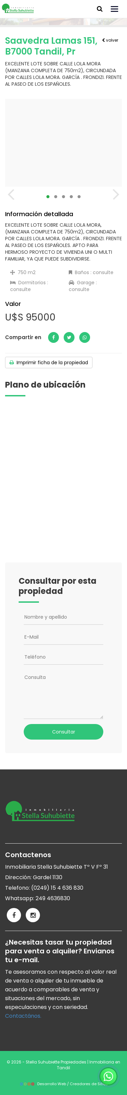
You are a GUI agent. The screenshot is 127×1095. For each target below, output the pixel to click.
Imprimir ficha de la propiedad (48, 362)
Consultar (63, 731)
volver (110, 40)
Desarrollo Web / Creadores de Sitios (63, 1084)
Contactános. (23, 1016)
